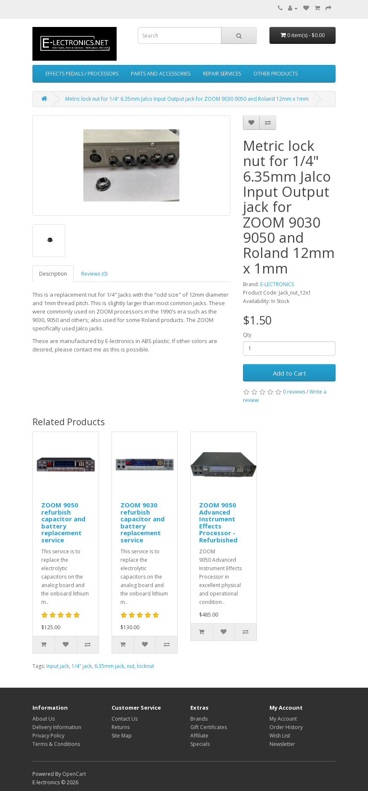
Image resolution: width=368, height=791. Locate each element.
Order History (286, 727)
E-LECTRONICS (277, 284)
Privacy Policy (48, 735)
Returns (121, 727)
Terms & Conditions (56, 744)
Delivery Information (56, 727)
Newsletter (282, 744)
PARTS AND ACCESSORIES (160, 73)
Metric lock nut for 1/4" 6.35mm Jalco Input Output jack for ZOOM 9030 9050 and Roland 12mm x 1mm (187, 98)
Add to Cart (289, 373)
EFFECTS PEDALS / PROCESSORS (81, 73)
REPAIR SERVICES (222, 73)
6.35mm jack (109, 666)
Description (53, 273)
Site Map (122, 735)
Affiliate (199, 735)
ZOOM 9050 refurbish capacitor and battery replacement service (63, 522)
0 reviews (294, 391)
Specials (200, 744)
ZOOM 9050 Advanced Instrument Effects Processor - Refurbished (218, 522)
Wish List (279, 735)
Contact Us (125, 718)
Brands (199, 718)
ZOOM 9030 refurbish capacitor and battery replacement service (142, 522)
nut (130, 666)
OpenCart (74, 774)
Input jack (57, 666)
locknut (145, 666)
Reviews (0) (94, 273)
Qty (247, 334)
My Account (283, 718)
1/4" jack (82, 666)
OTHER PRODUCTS (275, 73)
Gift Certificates (208, 727)
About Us (43, 718)
